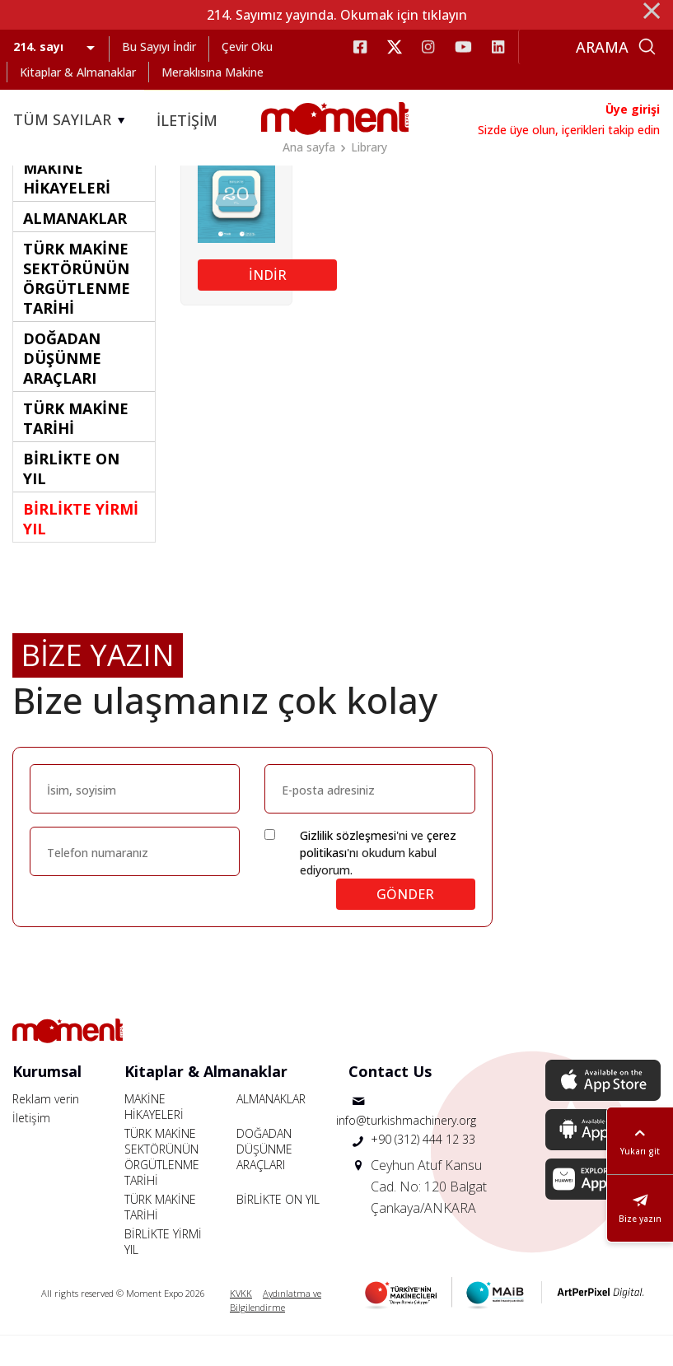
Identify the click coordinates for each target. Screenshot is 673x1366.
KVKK (241, 1323)
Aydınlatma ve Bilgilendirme (275, 1330)
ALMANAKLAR (271, 1129)
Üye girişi (632, 109)
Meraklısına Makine (212, 72)
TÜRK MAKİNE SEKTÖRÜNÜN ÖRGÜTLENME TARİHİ (161, 1187)
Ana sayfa (309, 147)
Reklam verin (45, 1129)
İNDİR (268, 305)
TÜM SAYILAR (71, 120)
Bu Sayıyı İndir (159, 46)
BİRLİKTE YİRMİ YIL (163, 1272)
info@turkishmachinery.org (406, 1151)
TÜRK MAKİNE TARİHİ (160, 1237)
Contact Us (390, 1102)
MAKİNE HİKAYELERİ (154, 1137)
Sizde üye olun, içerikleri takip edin (569, 130)
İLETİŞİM (187, 120)
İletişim (31, 1148)
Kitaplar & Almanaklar (78, 72)
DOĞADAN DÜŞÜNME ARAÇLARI (264, 1179)
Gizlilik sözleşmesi (348, 866)
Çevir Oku (247, 46)
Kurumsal (47, 1102)
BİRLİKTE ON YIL (278, 1230)
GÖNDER (405, 925)
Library (369, 147)
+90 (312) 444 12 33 (423, 1169)
